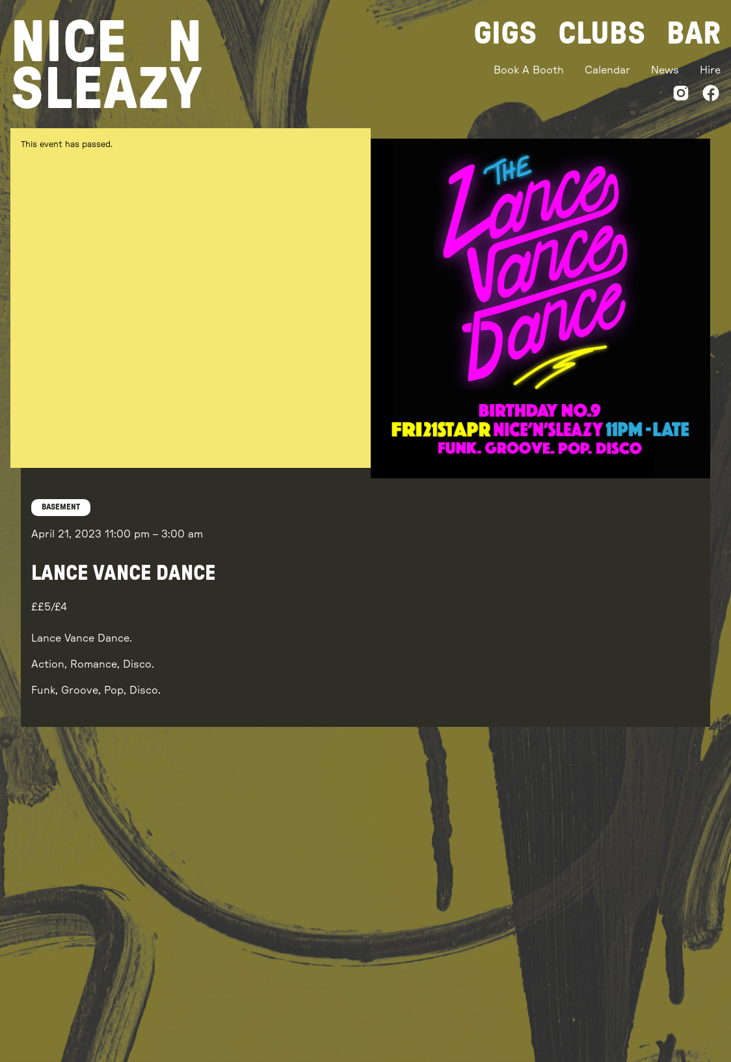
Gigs (505, 33)
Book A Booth (529, 70)
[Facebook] (711, 95)
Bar (694, 33)
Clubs (602, 33)
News (665, 70)
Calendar (607, 70)
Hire (710, 70)
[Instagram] (681, 95)
